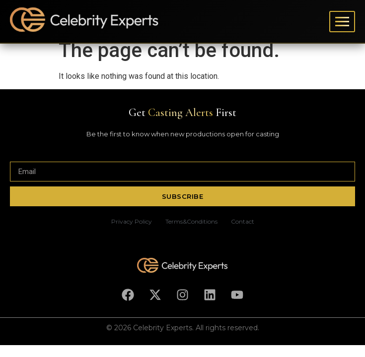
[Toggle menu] (342, 21)
